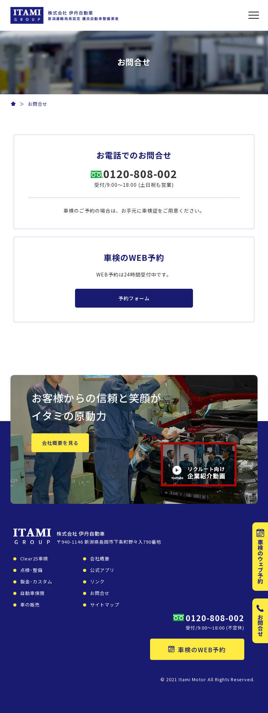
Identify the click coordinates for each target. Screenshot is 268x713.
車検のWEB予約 (196, 649)
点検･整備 (31, 570)
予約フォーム (134, 298)
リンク (97, 581)
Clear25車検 (34, 558)
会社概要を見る (60, 442)
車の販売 (30, 604)
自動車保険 (32, 593)
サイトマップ (104, 604)
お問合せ (100, 593)
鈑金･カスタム (36, 581)
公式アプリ (102, 570)
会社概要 (100, 558)
